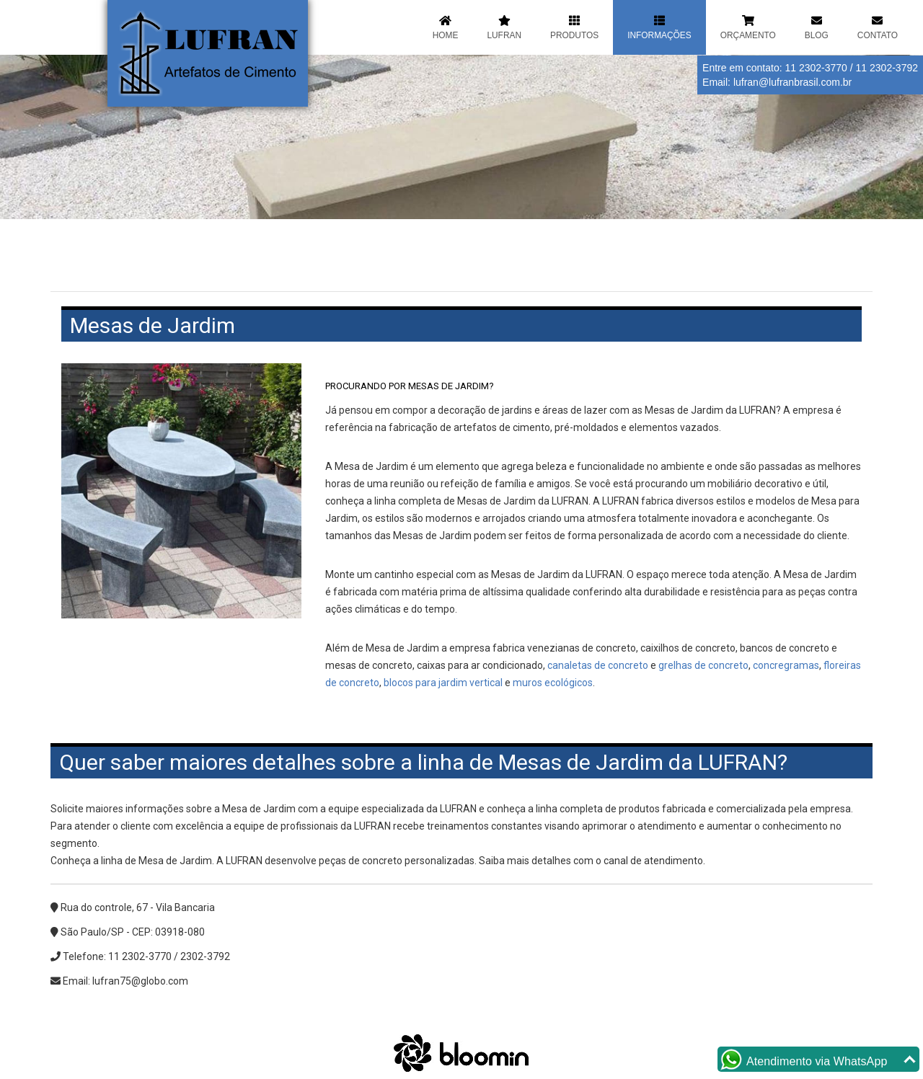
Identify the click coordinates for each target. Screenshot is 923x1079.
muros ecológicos (553, 682)
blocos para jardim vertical (443, 682)
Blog (817, 26)
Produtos (574, 26)
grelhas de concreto (703, 665)
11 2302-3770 (816, 68)
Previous (21, 133)
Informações (659, 26)
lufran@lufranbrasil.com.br (792, 82)
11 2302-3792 (887, 68)
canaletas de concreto (597, 665)
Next (901, 133)
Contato (877, 26)
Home (446, 26)
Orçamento (748, 26)
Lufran (504, 26)
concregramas (786, 665)
